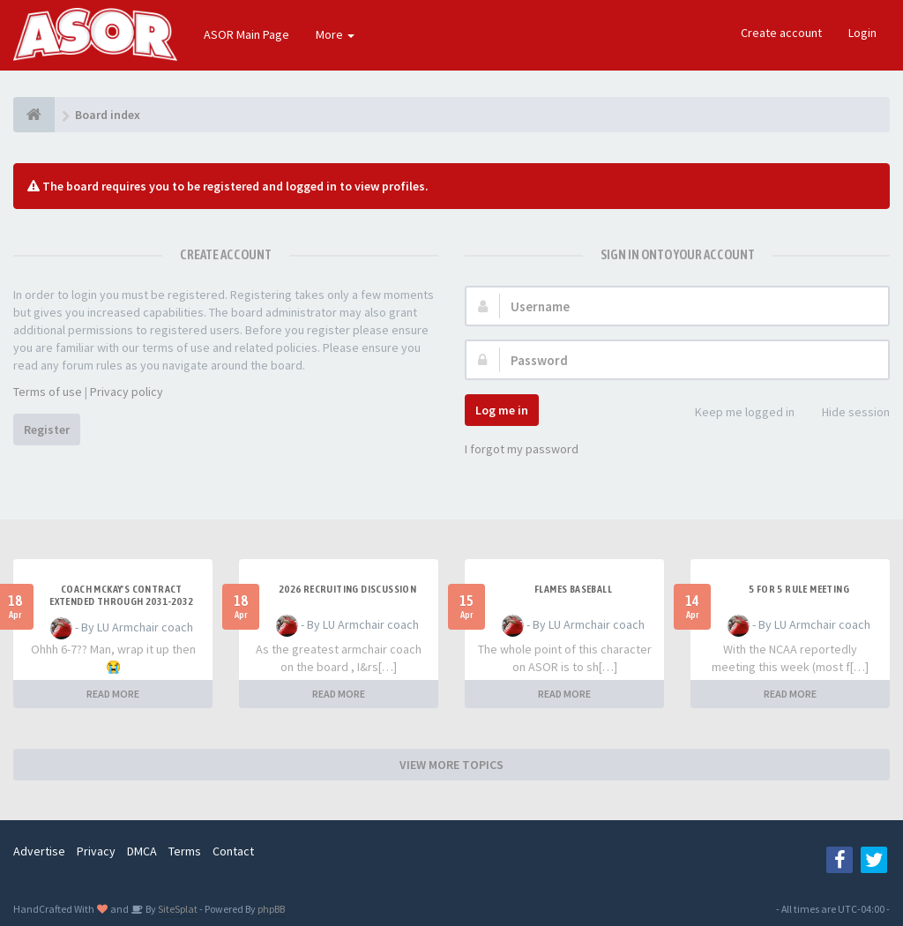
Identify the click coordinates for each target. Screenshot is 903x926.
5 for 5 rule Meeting (799, 589)
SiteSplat (177, 908)
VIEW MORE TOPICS (451, 765)
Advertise (39, 851)
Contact (233, 851)
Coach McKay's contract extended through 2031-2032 (121, 595)
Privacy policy (126, 392)
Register (47, 429)
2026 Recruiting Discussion (347, 589)
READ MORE (112, 693)
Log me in (501, 410)
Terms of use (47, 392)
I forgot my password (521, 449)
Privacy (96, 851)
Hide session (846, 413)
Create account (781, 33)
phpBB (271, 908)
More (335, 34)
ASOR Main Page (246, 34)
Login (862, 33)
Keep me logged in (735, 413)
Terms (184, 851)
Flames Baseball (573, 589)
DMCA (142, 851)
